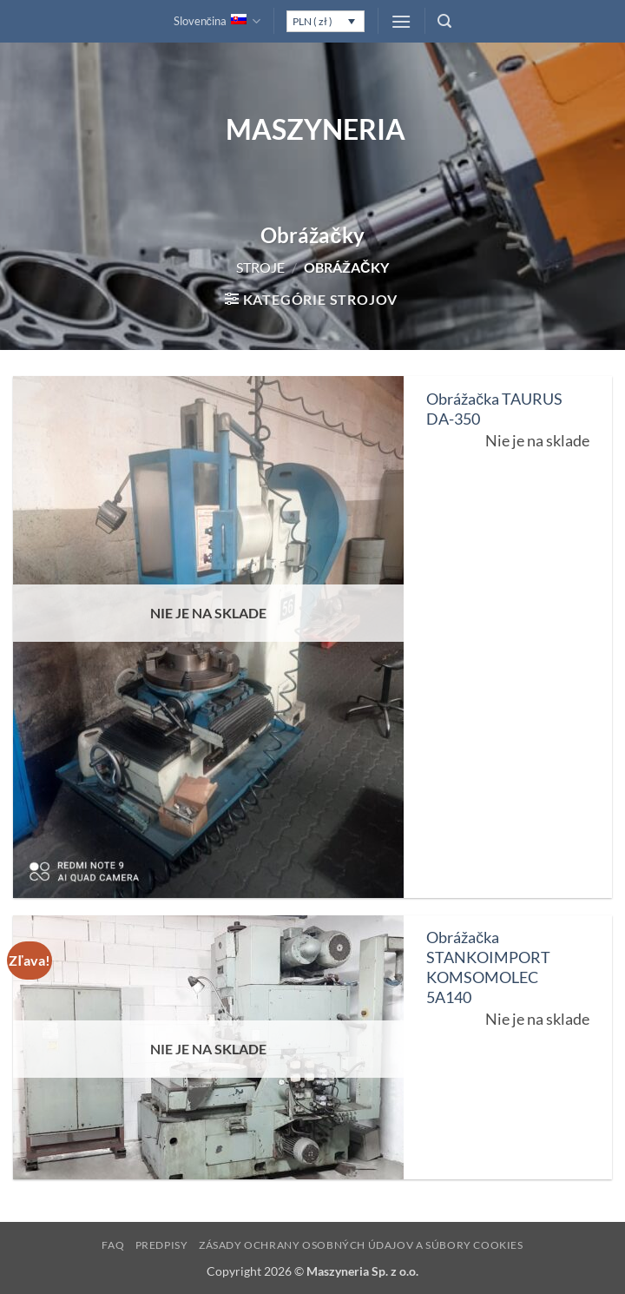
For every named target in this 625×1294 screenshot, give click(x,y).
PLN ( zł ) (312, 21)
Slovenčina (217, 21)
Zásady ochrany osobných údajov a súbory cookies (361, 1244)
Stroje (260, 267)
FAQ (113, 1244)
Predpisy (161, 1244)
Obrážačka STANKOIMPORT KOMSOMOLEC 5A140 (488, 967)
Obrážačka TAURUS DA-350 (494, 409)
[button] (401, 21)
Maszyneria (312, 129)
